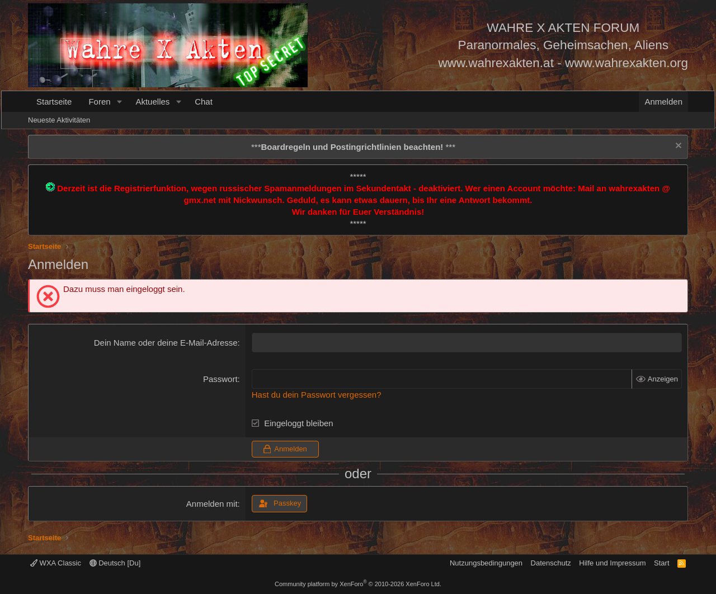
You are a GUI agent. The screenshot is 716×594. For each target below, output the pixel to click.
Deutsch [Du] (115, 563)
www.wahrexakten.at (496, 63)
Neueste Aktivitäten (59, 120)
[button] (119, 101)
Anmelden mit (212, 503)
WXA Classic (55, 563)
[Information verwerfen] (677, 147)
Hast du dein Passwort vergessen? (316, 394)
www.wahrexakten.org (626, 63)
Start (661, 563)
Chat (204, 101)
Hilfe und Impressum (612, 563)
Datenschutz (551, 563)
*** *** (353, 147)
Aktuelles (152, 101)
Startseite (54, 101)
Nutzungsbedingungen (486, 563)
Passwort (220, 379)
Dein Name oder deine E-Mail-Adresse (166, 342)
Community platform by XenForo (358, 584)
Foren (99, 101)
